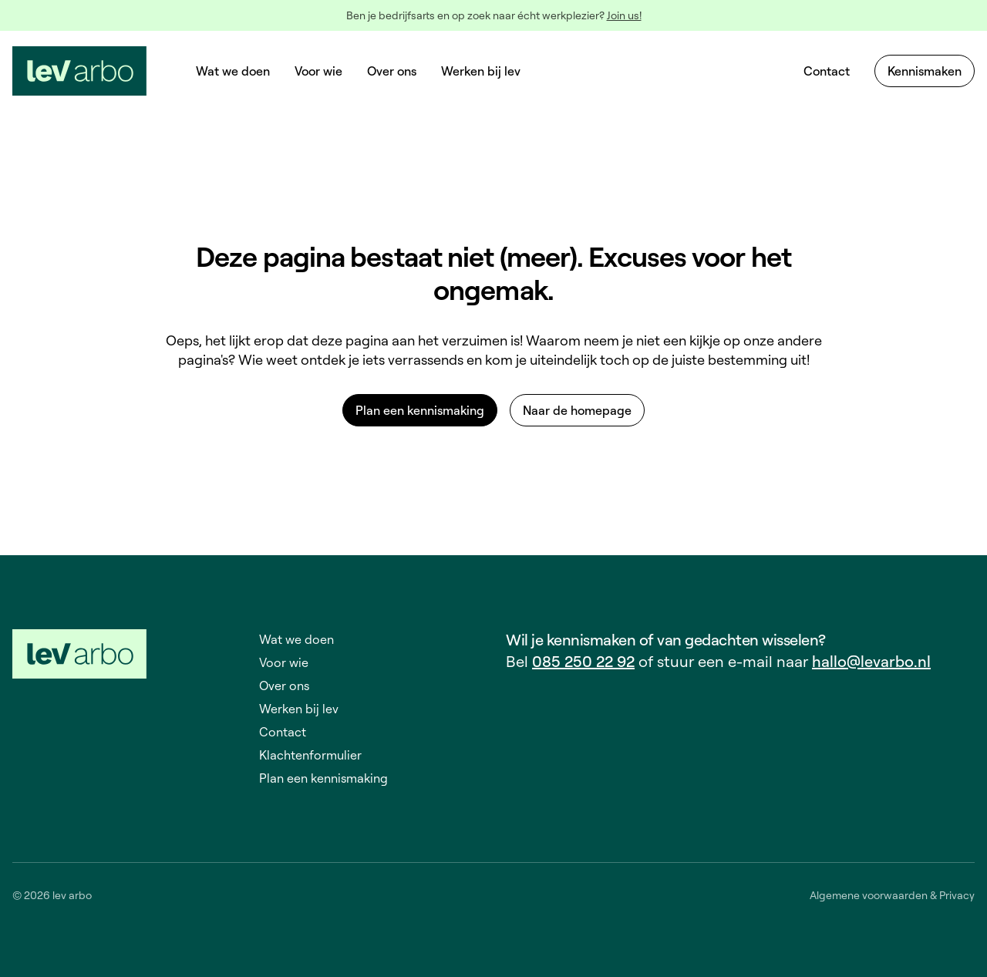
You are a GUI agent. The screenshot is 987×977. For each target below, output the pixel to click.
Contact (826, 71)
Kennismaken (925, 71)
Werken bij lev (480, 71)
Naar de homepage (577, 410)
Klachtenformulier (310, 755)
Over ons (391, 71)
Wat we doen (233, 71)
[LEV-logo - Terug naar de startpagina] (79, 71)
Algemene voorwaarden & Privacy (892, 894)
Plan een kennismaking (419, 410)
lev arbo (72, 894)
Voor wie (318, 71)
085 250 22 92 (583, 661)
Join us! (624, 15)
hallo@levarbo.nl (871, 661)
